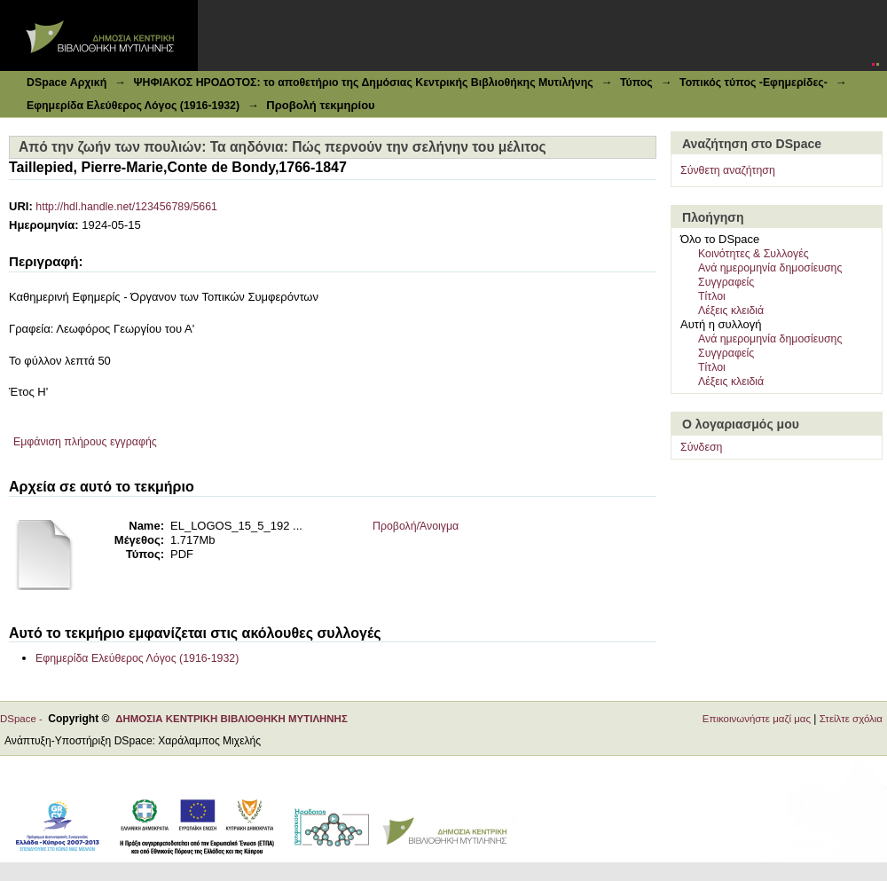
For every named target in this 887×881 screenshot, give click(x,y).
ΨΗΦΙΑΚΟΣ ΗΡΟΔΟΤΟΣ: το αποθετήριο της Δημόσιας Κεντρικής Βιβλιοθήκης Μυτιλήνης (363, 82)
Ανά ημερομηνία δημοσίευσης (770, 268)
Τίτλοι (712, 296)
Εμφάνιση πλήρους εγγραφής (85, 442)
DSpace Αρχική (66, 82)
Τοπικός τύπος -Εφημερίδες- (753, 82)
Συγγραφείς (726, 282)
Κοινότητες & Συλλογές (753, 254)
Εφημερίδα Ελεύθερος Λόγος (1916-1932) (133, 105)
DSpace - (24, 718)
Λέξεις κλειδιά (731, 310)
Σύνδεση (701, 447)
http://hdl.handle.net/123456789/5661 (126, 207)
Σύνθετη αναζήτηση (727, 170)
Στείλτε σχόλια (851, 718)
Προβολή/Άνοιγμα (416, 526)
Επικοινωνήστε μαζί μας (757, 718)
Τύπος (636, 82)
